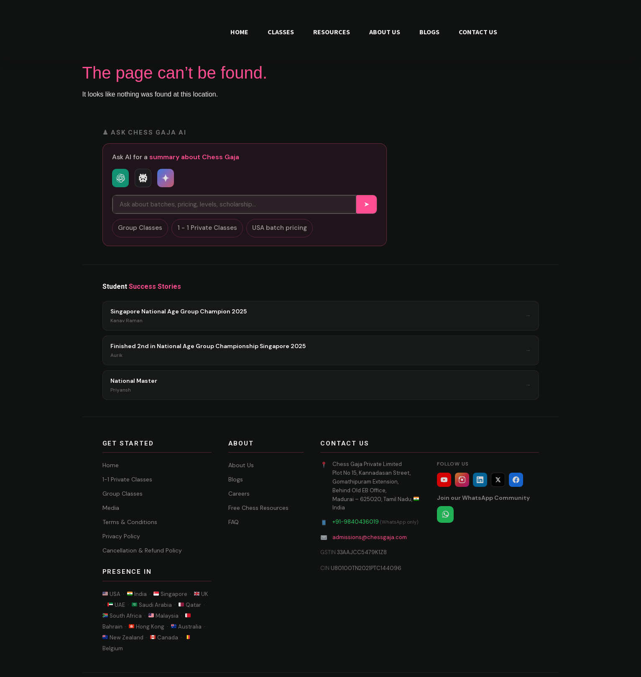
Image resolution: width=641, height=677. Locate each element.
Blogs (235, 479)
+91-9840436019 (355, 521)
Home (110, 465)
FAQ (233, 522)
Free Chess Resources (258, 508)
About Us (241, 465)
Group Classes (140, 228)
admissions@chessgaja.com (369, 537)
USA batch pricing (279, 228)
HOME (239, 32)
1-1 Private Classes (127, 479)
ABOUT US (384, 32)
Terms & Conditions (129, 522)
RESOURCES (331, 32)
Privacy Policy (121, 536)
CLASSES (281, 32)
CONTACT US (478, 32)
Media (110, 508)
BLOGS (429, 32)
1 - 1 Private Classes (207, 228)
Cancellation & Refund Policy (142, 550)
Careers (239, 493)
